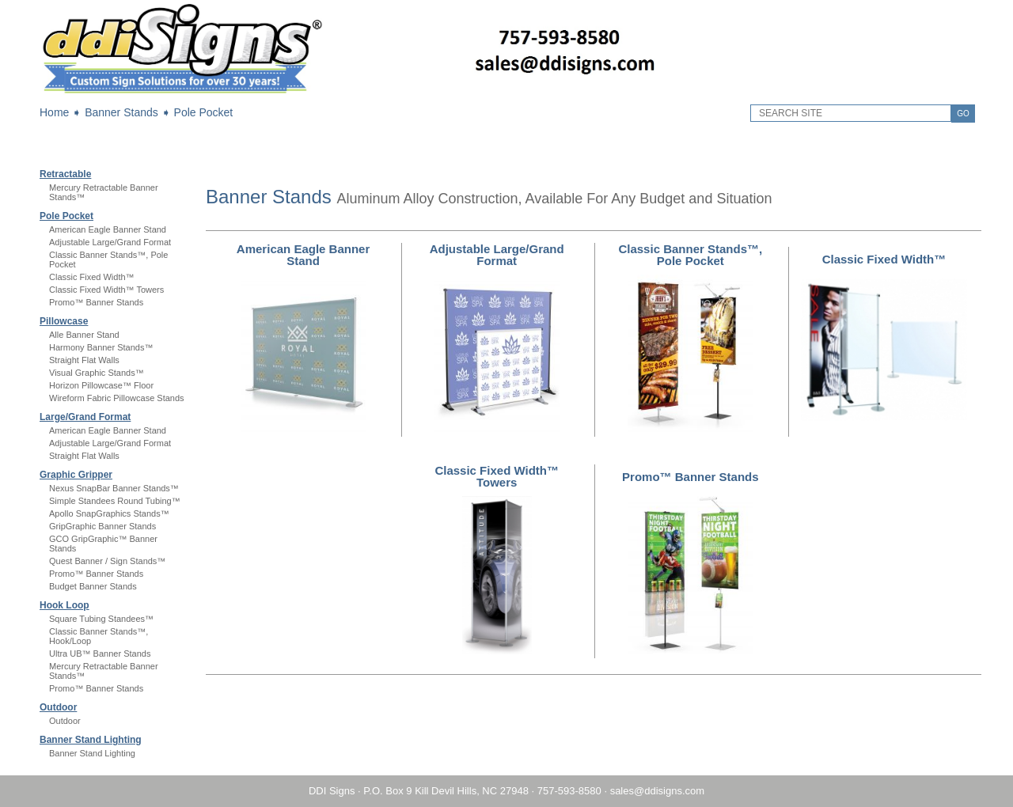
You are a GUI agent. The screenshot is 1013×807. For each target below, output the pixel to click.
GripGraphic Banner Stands (102, 526)
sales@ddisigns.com (657, 791)
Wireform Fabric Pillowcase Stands (116, 398)
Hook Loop (64, 605)
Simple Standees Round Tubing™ (114, 501)
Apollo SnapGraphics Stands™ (109, 513)
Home (54, 112)
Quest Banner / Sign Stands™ (107, 561)
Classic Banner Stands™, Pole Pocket (690, 254)
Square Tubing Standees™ (101, 618)
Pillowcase (64, 321)
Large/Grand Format (85, 416)
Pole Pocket (203, 112)
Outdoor (58, 707)
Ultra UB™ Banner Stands (99, 653)
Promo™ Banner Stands (96, 302)
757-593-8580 (569, 791)
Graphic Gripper (76, 474)
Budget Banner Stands (93, 586)
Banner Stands (121, 112)
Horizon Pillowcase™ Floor (101, 385)
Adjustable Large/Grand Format (110, 242)
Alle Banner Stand (84, 334)
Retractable (65, 174)
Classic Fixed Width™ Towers (106, 289)
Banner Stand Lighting (91, 739)
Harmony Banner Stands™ (101, 347)
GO (963, 113)
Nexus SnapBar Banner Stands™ (114, 488)
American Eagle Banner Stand (107, 229)
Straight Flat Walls (84, 360)
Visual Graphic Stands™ (96, 372)
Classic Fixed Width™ (92, 277)
